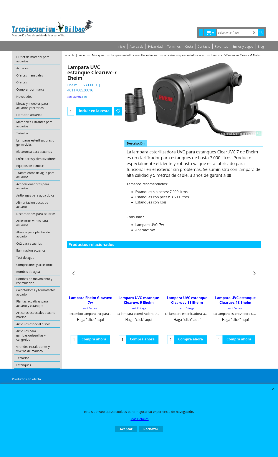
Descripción (136, 143)
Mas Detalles (140, 419)
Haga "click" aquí (90, 319)
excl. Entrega (74, 96)
